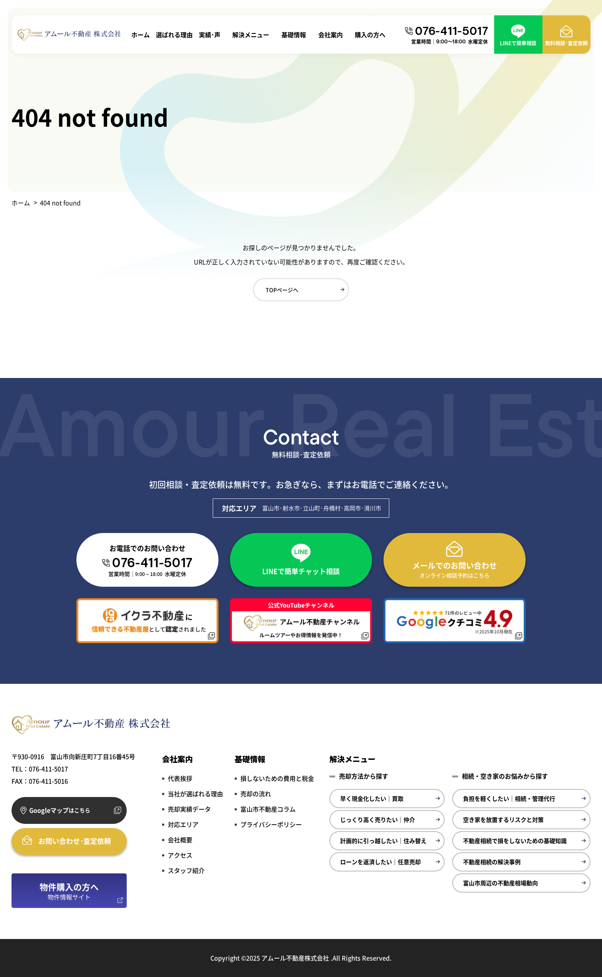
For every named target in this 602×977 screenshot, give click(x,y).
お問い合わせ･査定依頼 (74, 841)
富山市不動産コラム (268, 809)
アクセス (180, 855)
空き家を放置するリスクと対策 (503, 819)
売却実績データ (189, 809)
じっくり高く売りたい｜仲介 (377, 819)
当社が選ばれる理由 (195, 793)
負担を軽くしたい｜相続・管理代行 (509, 798)
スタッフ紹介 (186, 870)
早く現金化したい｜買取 (372, 798)
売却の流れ (255, 793)
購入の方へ (370, 34)
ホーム (140, 34)
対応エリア (183, 824)
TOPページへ (282, 290)
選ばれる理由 (174, 34)
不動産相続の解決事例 (492, 862)
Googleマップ (59, 810)
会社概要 (180, 839)
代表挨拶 (180, 778)
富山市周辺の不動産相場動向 (500, 883)
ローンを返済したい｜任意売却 (380, 862)
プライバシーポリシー (271, 824)
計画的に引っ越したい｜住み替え (383, 841)
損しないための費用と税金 (277, 778)
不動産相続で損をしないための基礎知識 (515, 841)
